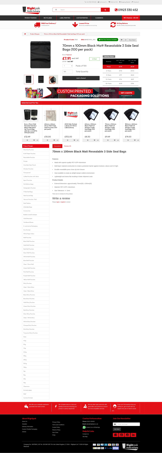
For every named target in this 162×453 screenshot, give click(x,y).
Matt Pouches (27, 237)
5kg (24, 375)
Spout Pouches (27, 180)
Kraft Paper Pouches (29, 153)
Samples (24, 424)
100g (25, 352)
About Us (24, 421)
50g (24, 344)
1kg (24, 371)
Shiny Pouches (27, 283)
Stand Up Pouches (28, 150)
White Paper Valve (28, 233)
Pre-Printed (26, 230)
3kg (24, 382)
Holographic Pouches (29, 188)
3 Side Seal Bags (28, 192)
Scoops (25, 161)
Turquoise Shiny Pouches (30, 333)
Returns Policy (56, 430)
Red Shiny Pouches (28, 310)
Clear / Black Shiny (28, 291)
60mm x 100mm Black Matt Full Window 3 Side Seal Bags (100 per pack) (90, 127)
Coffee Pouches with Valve (31, 176)
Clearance (99, 18)
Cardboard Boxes (28, 222)
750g (24, 367)
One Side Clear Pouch (29, 165)
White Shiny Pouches (29, 321)
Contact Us (86, 434)
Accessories (26, 211)
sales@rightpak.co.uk (90, 424)
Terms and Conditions (58, 424)
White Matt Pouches (29, 256)
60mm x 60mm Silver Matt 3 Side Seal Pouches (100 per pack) (50, 126)
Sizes (24, 337)
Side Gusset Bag (28, 195)
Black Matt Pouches (29, 241)
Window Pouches (28, 169)
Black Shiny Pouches (29, 295)
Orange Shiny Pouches (29, 325)
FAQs (53, 435)
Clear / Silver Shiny (28, 287)
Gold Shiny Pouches (29, 302)
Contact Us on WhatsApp (93, 427)
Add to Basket (81, 78)
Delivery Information (27, 426)
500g (25, 363)
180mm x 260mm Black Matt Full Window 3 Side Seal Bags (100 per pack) (131, 127)
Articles (24, 431)
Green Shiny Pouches (29, 306)
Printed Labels (27, 390)
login (58, 202)
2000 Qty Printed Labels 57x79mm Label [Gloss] (71, 125)
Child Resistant (27, 218)
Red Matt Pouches (28, 249)
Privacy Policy (56, 422)
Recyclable (48, 18)
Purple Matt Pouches (29, 275)
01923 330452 (89, 421)
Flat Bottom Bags (28, 184)
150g (24, 356)
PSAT (24, 394)
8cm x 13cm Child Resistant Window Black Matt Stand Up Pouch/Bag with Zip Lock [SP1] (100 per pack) (30, 128)
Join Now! (117, 429)
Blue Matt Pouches (28, 260)
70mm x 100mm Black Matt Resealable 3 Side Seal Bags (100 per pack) (64, 34)
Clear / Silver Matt (28, 264)
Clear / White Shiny (29, 317)
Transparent (27, 172)
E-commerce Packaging (30, 226)
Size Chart (55, 432)
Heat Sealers (27, 203)
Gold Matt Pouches (28, 245)
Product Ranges (30, 18)
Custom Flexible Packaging (29, 429)
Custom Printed (82, 18)
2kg (24, 379)
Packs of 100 (81, 66)
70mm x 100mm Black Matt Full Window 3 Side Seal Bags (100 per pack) (110, 127)
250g (25, 359)
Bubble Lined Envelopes (30, 214)
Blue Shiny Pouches (28, 298)
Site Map (85, 436)
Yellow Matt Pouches (29, 279)
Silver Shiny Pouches (29, 314)
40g (24, 340)
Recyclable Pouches (29, 157)
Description (57, 146)
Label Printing (65, 18)
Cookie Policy (56, 427)
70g (24, 348)
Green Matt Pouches (29, 268)
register (63, 202)
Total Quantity (82, 71)
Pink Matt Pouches (28, 272)
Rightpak (69, 55)
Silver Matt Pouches (29, 253)
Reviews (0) (67, 146)
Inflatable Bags (27, 207)
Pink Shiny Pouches (28, 329)
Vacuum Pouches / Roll (30, 199)
